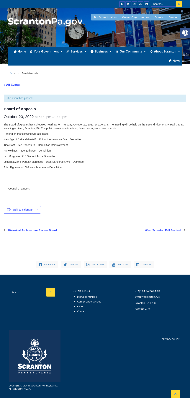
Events (159, 17)
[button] (185, 33)
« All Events (12, 84)
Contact (173, 17)
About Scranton (167, 51)
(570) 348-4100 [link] (142, 309)
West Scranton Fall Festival (163, 230)
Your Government (48, 51)
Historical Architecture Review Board (32, 230)
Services (79, 51)
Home (22, 51)
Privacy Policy (170, 339)
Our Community (133, 51)
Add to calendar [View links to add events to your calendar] (23, 209)
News (176, 60)
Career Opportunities (135, 17)
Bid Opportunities (105, 17)
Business (103, 51)
